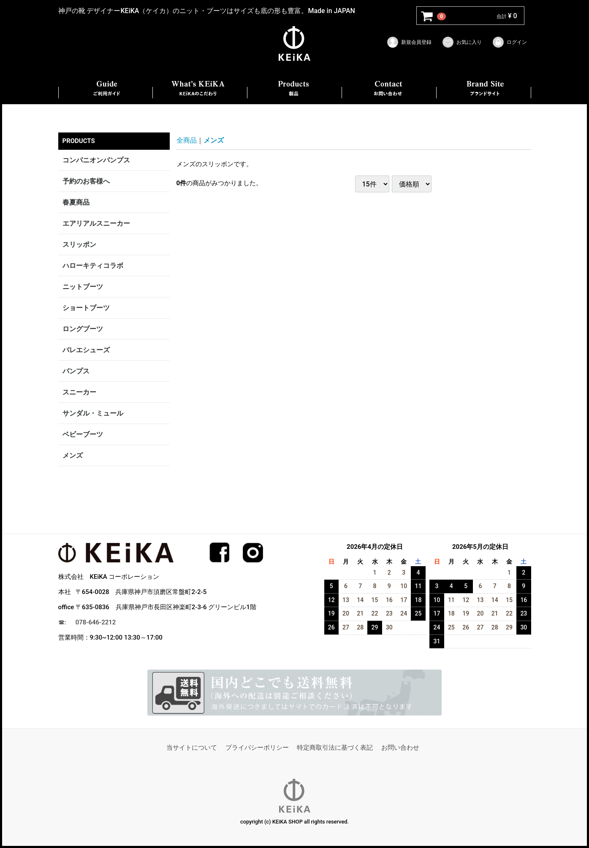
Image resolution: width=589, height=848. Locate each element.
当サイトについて (191, 748)
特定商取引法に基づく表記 (335, 748)
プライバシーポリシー (257, 748)
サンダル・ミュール (92, 413)
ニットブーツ (82, 287)
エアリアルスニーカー (96, 223)
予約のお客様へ (86, 181)
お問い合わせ (400, 748)
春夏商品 (76, 202)
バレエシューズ (86, 350)
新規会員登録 (409, 42)
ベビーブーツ (82, 434)
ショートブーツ (86, 308)
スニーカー (79, 392)
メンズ (72, 455)
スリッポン (79, 244)
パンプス (76, 371)
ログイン (509, 42)
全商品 (186, 140)
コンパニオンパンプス (96, 160)
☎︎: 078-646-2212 (87, 622)
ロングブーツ (82, 329)
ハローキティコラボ (92, 266)
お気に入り (462, 42)
